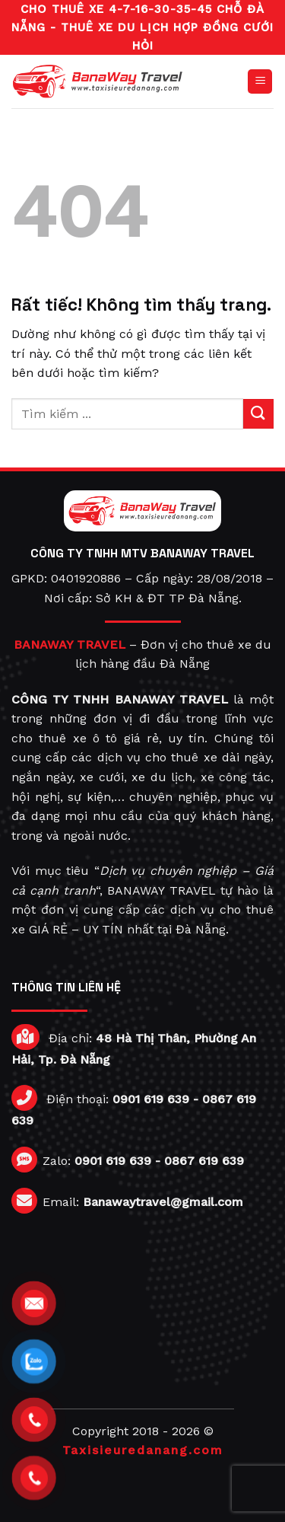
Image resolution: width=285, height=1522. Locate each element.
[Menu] (260, 81)
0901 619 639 (150, 1099)
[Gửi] (258, 414)
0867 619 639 (204, 1160)
